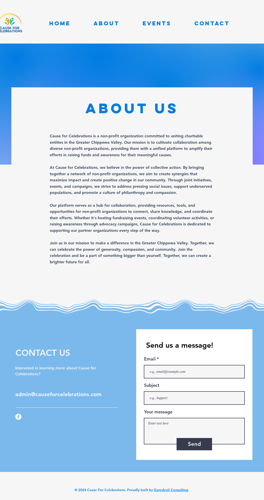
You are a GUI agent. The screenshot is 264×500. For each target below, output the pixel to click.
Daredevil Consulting (171, 490)
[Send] (194, 444)
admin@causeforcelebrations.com (58, 394)
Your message (158, 412)
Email (150, 359)
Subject (151, 385)
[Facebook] (18, 417)
